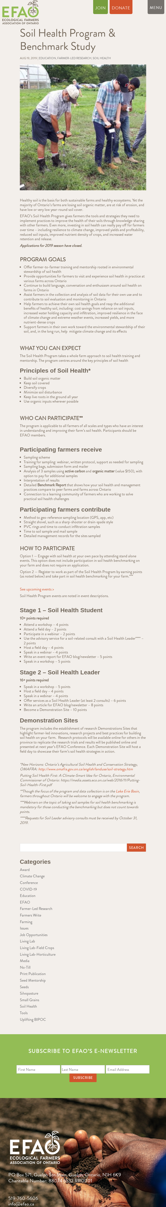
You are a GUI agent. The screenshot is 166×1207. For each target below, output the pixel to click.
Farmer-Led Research (74, 58)
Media (24, 961)
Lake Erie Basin (127, 791)
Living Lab (27, 941)
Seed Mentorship (33, 980)
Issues (24, 928)
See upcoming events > (37, 589)
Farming (26, 922)
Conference (29, 882)
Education (47, 58)
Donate (121, 8)
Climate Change (32, 876)
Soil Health (102, 58)
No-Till (25, 967)
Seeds (24, 987)
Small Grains (29, 1000)
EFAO (25, 902)
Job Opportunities (33, 935)
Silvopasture (29, 993)
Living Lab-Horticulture (38, 954)
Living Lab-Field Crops (37, 948)
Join (100, 8)
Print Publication (33, 974)
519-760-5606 (23, 1198)
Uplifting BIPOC (33, 1019)
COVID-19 (28, 889)
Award (25, 869)
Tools (24, 1013)
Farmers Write (30, 915)
